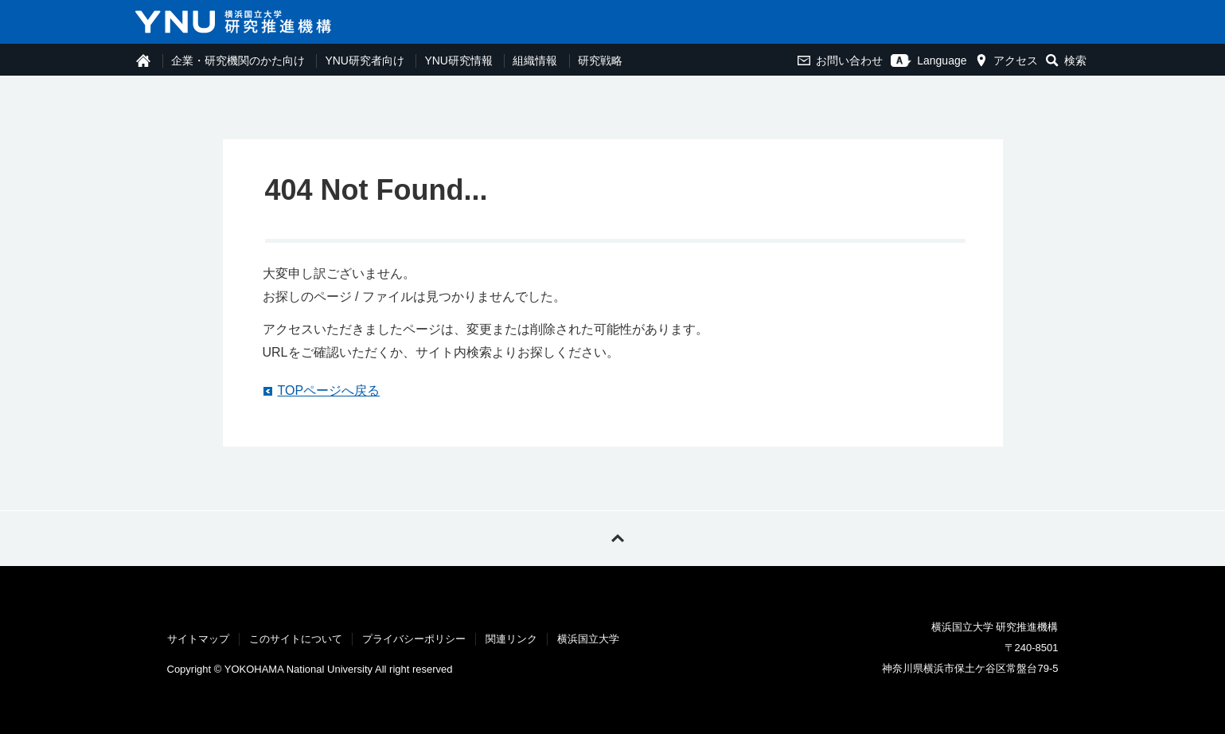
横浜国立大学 (588, 639)
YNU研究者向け (364, 60)
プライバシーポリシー (414, 639)
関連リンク (511, 639)
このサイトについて (295, 639)
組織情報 (535, 60)
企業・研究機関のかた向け (238, 60)
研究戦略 (600, 60)
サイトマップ (198, 639)
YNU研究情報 (458, 60)
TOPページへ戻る (329, 390)
